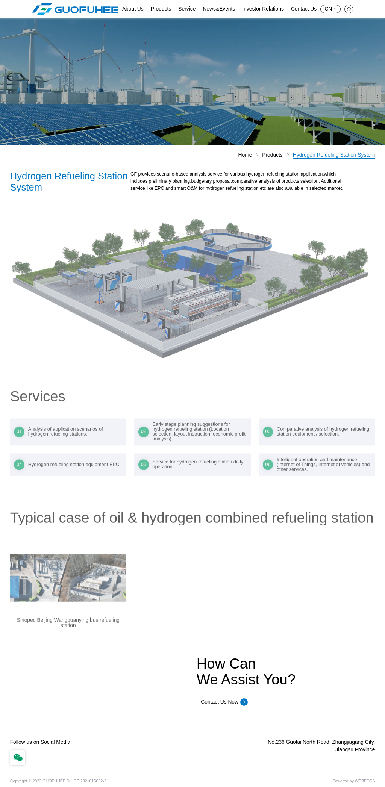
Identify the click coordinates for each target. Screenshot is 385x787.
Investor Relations (262, 9)
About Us (133, 9)
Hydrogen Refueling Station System (334, 155)
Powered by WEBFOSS (353, 781)
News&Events (219, 9)
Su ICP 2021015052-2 (86, 781)
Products (161, 9)
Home (245, 155)
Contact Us (304, 9)
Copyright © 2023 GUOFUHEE (37, 781)
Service (187, 9)
